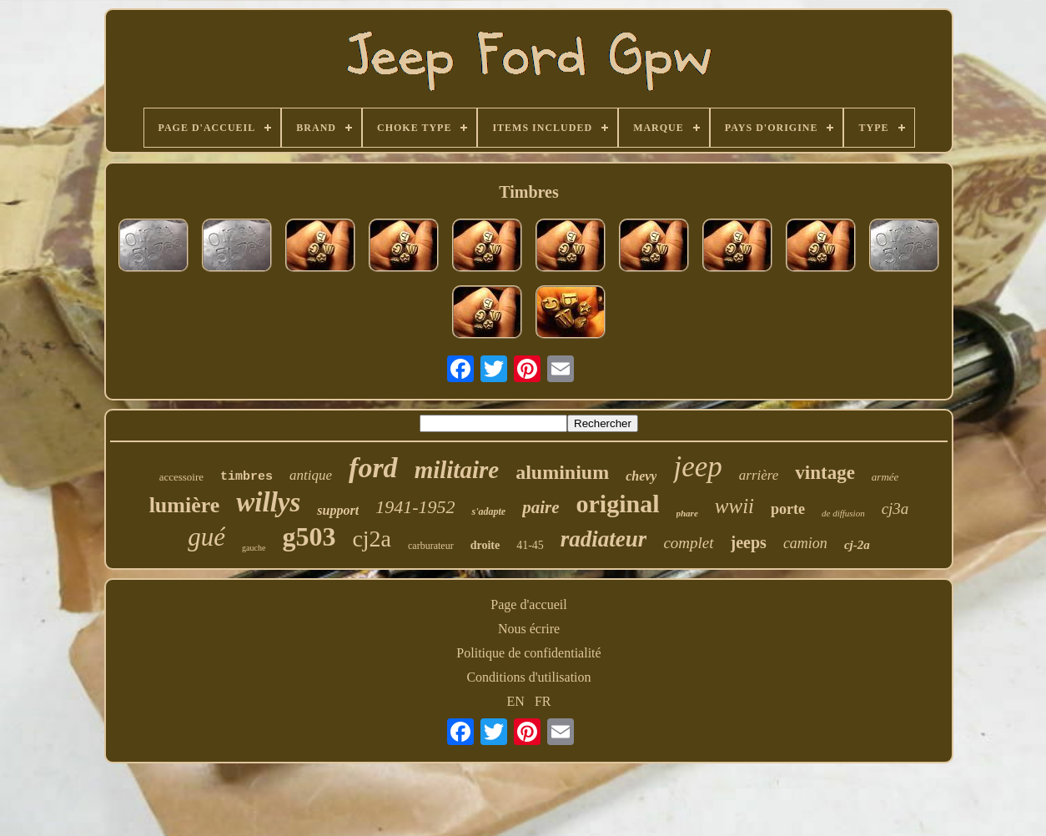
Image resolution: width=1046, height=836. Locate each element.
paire (540, 507)
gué (206, 536)
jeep (697, 467)
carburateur (431, 545)
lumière (184, 505)
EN (516, 701)
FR (543, 701)
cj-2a (857, 544)
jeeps (749, 542)
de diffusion (843, 513)
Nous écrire (529, 629)
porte (788, 509)
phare (687, 513)
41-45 (530, 545)
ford (373, 467)
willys (268, 502)
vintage (825, 472)
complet (688, 542)
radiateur (604, 538)
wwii (734, 506)
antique (310, 475)
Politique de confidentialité (528, 653)
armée (885, 477)
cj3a (895, 508)
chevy (641, 476)
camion (805, 543)
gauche (253, 547)
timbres (246, 477)
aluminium (562, 472)
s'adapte (488, 511)
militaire (457, 469)
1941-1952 (415, 506)
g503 (308, 536)
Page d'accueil (528, 604)
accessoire (181, 477)
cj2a (371, 538)
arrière (759, 475)
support (338, 510)
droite (485, 545)
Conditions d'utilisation (528, 677)
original (617, 503)
